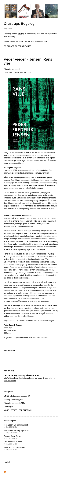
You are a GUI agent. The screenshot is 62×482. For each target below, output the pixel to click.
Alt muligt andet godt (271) (14, 403)
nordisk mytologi (47, 254)
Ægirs (33, 254)
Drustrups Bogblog (19, 23)
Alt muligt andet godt (12, 69)
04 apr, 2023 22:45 (25, 72)
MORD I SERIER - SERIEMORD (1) (18, 410)
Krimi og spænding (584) (13, 400)
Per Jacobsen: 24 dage (13, 443)
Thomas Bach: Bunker (12, 437)
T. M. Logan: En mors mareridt (16, 426)
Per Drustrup (14, 72)
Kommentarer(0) (9, 350)
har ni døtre (35, 259)
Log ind (7, 462)
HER (20, 34)
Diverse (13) (8, 407)
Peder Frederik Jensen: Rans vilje (28, 61)
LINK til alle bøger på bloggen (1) (17, 396)
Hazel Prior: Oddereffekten (14, 448)
